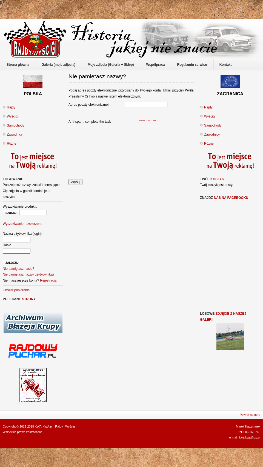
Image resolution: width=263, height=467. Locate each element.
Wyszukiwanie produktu (20, 206)
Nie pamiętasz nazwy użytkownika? (29, 274)
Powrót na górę (250, 414)
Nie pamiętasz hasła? (18, 269)
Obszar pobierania (16, 290)
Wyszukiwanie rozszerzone (22, 224)
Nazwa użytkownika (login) (22, 234)
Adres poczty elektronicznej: (88, 105)
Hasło (7, 245)
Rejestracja (48, 280)
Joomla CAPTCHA (147, 120)
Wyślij (75, 182)
